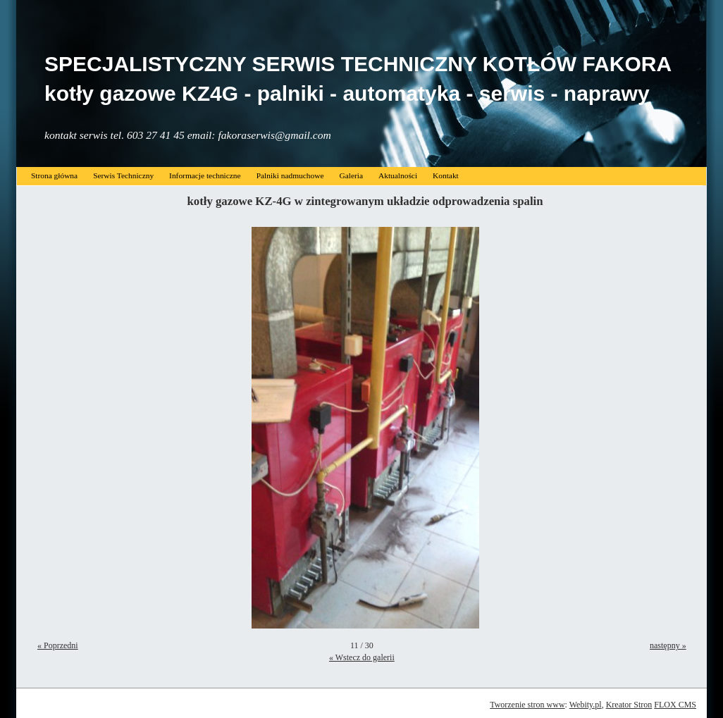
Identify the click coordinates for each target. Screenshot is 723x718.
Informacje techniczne (205, 175)
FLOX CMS (675, 705)
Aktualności (397, 175)
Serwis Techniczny (123, 175)
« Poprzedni (57, 645)
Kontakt (446, 175)
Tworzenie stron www (527, 705)
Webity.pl (585, 705)
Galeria (351, 175)
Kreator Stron (629, 705)
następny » (668, 645)
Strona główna (54, 175)
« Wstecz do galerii (362, 657)
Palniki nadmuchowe (290, 175)
